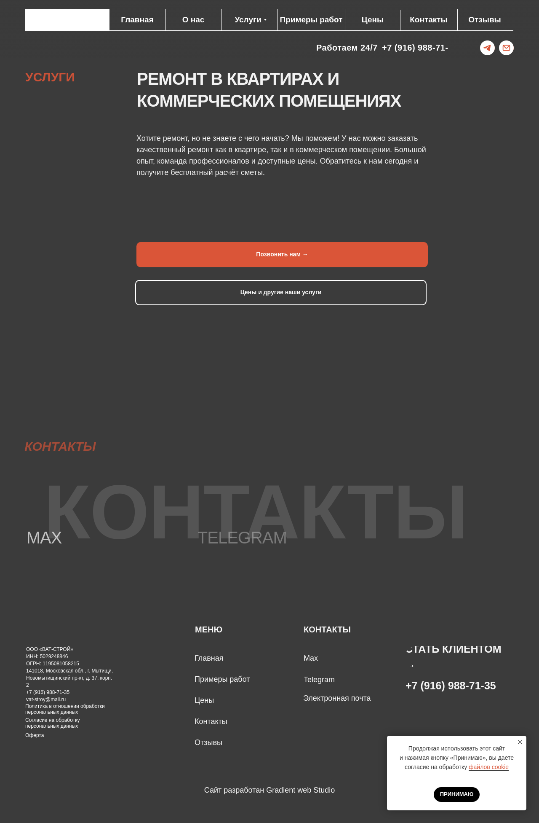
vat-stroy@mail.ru (46, 699)
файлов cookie (489, 767)
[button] (459, 657)
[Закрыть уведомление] (520, 742)
